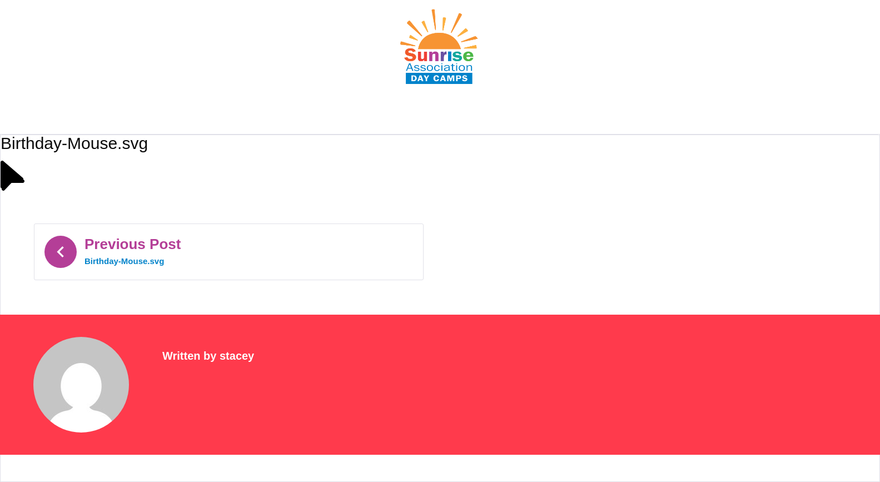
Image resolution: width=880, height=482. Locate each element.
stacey (237, 356)
